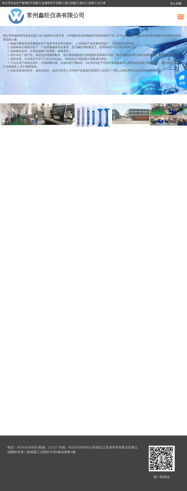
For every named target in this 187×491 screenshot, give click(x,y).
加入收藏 (175, 3)
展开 (181, 82)
